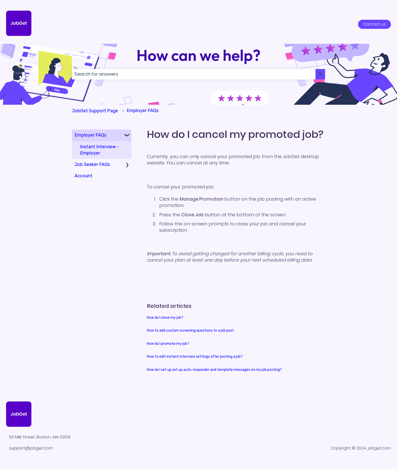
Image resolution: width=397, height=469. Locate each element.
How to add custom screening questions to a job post (190, 330)
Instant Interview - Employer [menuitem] (99, 150)
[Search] (320, 74)
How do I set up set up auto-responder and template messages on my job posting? (214, 370)
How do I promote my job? (168, 344)
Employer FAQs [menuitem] (90, 135)
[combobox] (193, 74)
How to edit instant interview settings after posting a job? (195, 356)
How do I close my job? (165, 317)
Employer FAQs (142, 110)
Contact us (374, 24)
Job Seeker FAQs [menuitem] (92, 164)
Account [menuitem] (83, 176)
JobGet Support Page (95, 111)
